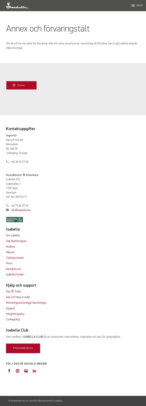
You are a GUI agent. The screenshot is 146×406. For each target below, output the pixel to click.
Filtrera (20, 85)
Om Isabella (13, 235)
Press (9, 263)
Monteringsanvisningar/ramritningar (26, 302)
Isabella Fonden (15, 274)
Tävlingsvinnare (15, 258)
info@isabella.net (21, 210)
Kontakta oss (13, 269)
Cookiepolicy (13, 319)
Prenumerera (23, 348)
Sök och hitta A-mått (18, 297)
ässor (11, 252)
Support (10, 308)
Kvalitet (10, 246)
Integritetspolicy (15, 314)
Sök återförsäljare (16, 241)
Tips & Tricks (13, 291)
